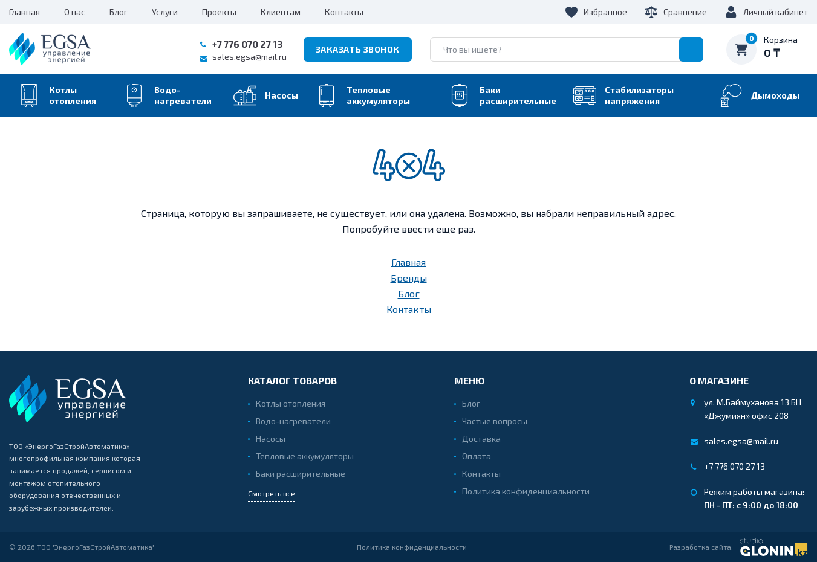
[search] (566, 49)
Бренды (409, 277)
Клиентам (281, 12)
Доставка (481, 438)
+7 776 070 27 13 (247, 44)
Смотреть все (271, 493)
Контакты (344, 12)
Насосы (270, 438)
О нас (74, 12)
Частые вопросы (494, 421)
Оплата (476, 456)
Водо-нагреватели (293, 421)
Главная (24, 12)
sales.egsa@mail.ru (249, 56)
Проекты (219, 12)
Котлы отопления (290, 403)
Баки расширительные (300, 473)
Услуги (165, 12)
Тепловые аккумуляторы (305, 456)
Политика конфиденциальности (526, 491)
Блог (118, 12)
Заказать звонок (358, 49)
